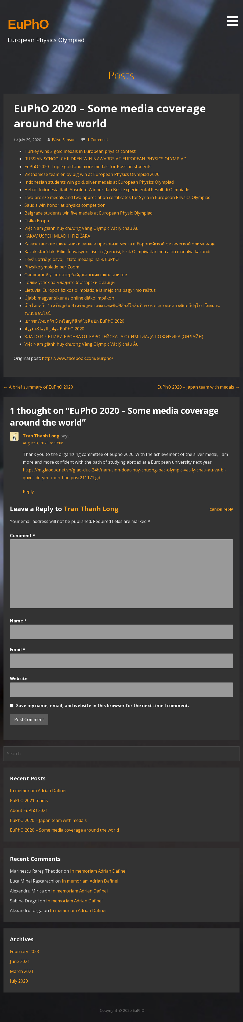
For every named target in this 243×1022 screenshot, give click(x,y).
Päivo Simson (63, 139)
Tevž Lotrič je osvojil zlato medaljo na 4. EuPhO (71, 259)
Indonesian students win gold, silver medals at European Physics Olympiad (99, 182)
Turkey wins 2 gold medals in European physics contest (80, 151)
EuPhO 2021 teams (29, 800)
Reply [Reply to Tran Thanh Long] (28, 492)
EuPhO (28, 24)
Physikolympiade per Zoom (51, 267)
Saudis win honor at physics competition (65, 205)
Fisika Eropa (37, 221)
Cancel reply (221, 509)
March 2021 (22, 971)
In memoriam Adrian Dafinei (38, 791)
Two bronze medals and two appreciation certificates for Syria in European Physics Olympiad (117, 197)
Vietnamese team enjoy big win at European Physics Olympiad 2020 (91, 174)
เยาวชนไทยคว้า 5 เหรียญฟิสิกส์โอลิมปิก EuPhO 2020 (74, 321)
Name (18, 621)
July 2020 (19, 981)
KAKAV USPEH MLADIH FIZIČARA (57, 236)
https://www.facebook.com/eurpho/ (77, 358)
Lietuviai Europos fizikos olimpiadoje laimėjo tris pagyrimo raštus (90, 290)
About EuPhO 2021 (29, 810)
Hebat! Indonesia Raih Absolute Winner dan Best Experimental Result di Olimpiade (106, 190)
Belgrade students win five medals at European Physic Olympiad (88, 213)
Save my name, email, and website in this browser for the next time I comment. (102, 705)
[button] (234, 14)
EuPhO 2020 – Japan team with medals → (198, 387)
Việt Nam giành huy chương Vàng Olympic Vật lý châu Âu (81, 228)
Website (19, 678)
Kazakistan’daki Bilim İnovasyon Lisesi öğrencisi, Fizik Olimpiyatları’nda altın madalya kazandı (117, 251)
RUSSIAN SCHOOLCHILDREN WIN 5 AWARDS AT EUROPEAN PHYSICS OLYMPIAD (105, 159)
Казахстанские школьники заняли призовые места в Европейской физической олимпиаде (120, 244)
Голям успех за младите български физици (69, 282)
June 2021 (20, 961)
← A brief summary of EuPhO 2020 (38, 387)
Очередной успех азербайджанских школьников (75, 275)
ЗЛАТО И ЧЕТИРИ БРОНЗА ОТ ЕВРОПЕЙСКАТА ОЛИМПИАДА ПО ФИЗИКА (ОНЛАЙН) (113, 337)
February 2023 (24, 951)
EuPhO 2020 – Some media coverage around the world (64, 830)
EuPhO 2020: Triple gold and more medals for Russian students (87, 166)
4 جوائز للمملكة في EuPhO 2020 (54, 329)
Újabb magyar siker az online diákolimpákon (69, 298)
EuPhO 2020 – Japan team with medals (48, 820)
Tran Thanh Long (41, 436)
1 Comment (97, 139)
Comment (22, 535)
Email (17, 649)
